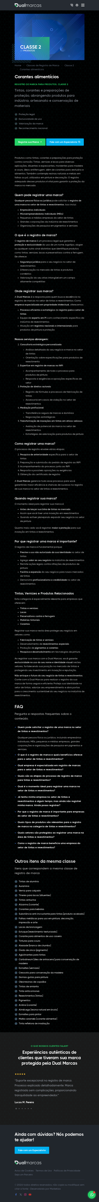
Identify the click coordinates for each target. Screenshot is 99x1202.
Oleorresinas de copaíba (32, 981)
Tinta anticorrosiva (29, 991)
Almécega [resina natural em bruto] (38, 1009)
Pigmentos (25, 1000)
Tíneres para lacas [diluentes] (35, 895)
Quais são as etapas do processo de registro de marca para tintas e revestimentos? (50, 778)
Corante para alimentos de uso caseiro (40, 936)
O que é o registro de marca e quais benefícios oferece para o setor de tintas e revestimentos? (50, 756)
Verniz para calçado (30, 890)
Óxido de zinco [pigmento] (33, 950)
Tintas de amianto (29, 986)
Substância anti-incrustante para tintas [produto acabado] (51, 913)
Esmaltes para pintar (30, 1014)
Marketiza (55, 1188)
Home (18, 65)
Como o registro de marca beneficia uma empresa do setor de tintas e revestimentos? (49, 845)
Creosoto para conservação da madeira (41, 972)
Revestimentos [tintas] (31, 995)
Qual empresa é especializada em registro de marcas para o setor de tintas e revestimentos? (49, 767)
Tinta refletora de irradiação (34, 1023)
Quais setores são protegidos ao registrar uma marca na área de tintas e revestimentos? (51, 834)
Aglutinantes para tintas (32, 954)
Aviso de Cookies (24, 1170)
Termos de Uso (44, 1170)
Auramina (24, 886)
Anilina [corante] (28, 1005)
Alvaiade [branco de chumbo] (35, 945)
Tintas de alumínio (29, 881)
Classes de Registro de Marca (42, 65)
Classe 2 (69, 65)
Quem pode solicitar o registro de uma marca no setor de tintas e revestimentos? (49, 729)
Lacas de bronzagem (30, 927)
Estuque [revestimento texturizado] (38, 931)
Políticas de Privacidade (67, 1170)
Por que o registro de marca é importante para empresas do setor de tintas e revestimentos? (51, 813)
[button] (16, 1108)
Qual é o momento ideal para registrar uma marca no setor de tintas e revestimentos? (49, 788)
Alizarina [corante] (29, 904)
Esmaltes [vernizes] (29, 968)
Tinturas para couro (29, 940)
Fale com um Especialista (65, 142)
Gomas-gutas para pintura (33, 977)
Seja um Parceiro (24, 1174)
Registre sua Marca (30, 142)
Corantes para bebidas (31, 909)
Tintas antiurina (27, 899)
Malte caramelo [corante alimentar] (38, 1018)
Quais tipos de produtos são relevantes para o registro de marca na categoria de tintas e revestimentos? (49, 824)
